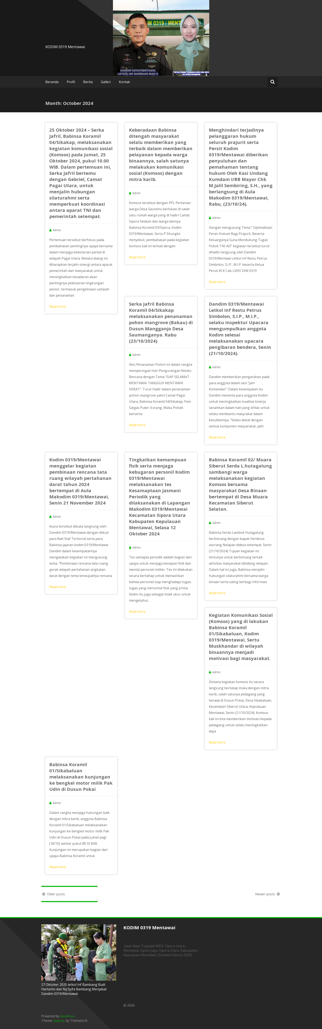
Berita (88, 82)
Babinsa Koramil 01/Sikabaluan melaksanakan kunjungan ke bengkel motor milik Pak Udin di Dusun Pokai (81, 776)
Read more (57, 306)
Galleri (106, 82)
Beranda (52, 82)
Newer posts (268, 894)
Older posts (53, 894)
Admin (57, 230)
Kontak (124, 82)
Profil (71, 82)
